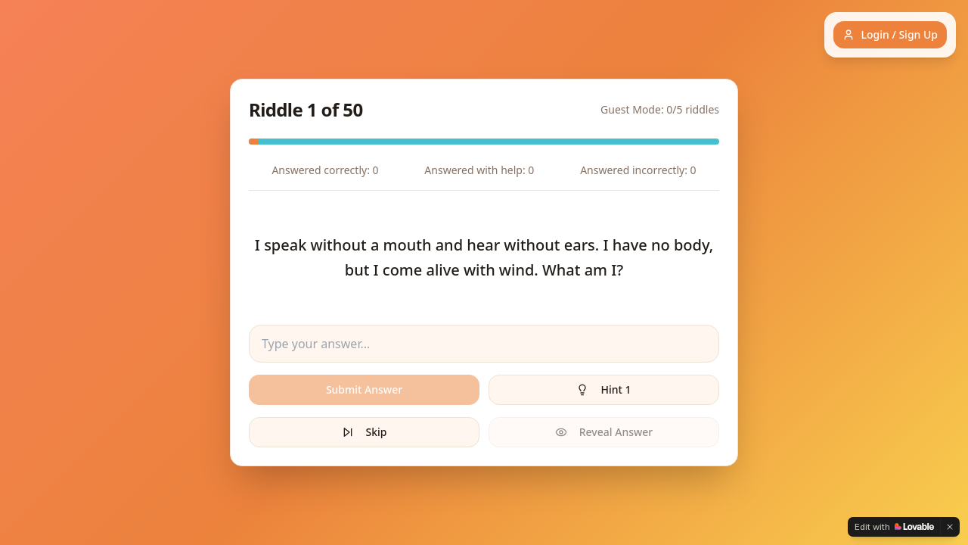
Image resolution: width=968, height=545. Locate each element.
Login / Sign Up (890, 34)
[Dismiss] (950, 527)
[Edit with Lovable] (894, 527)
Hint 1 (603, 389)
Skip (364, 432)
